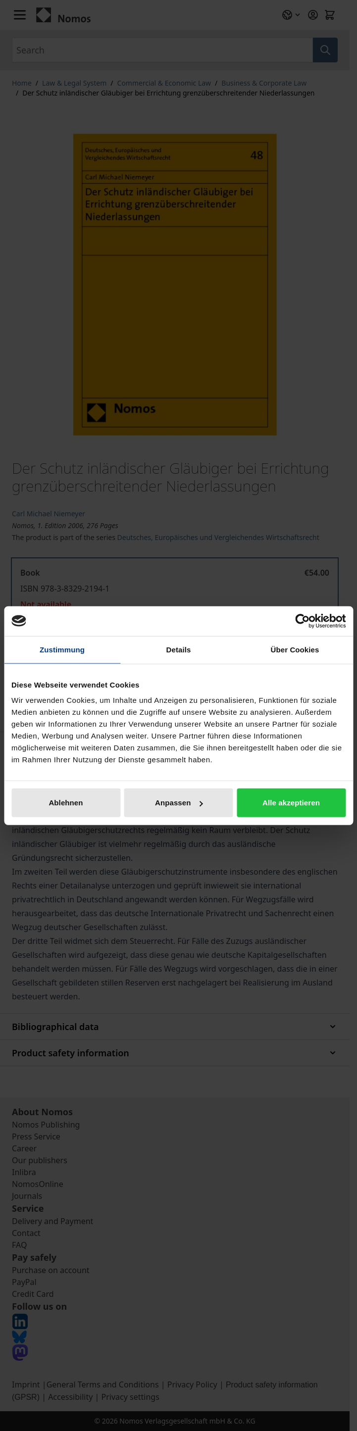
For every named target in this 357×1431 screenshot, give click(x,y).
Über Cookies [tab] (295, 649)
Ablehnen (66, 802)
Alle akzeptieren (291, 802)
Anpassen (179, 802)
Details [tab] (178, 649)
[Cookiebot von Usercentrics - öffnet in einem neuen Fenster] (302, 620)
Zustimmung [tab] (62, 649)
